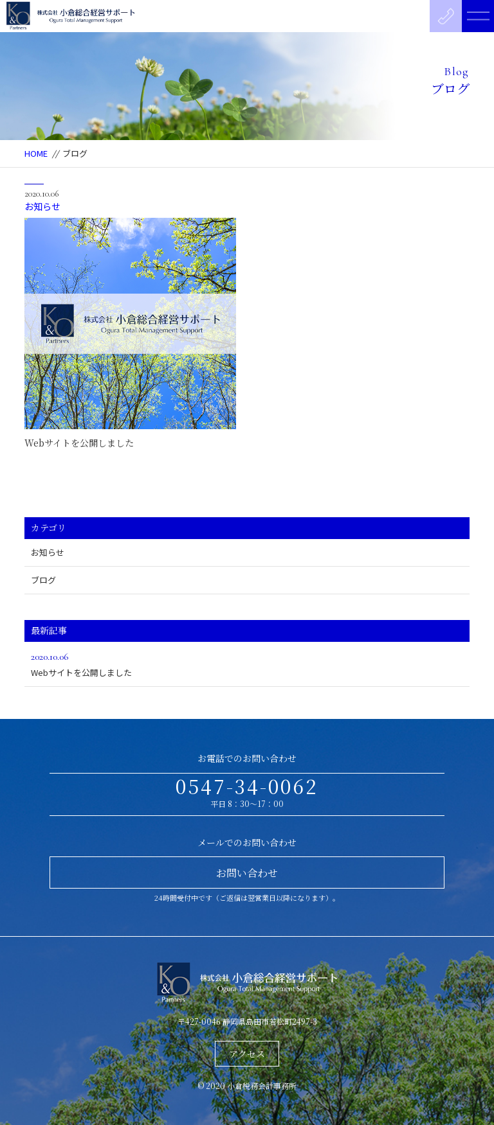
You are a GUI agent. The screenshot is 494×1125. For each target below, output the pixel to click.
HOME (36, 153)
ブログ (43, 580)
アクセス (247, 1053)
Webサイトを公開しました (79, 442)
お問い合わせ (247, 872)
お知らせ (42, 206)
